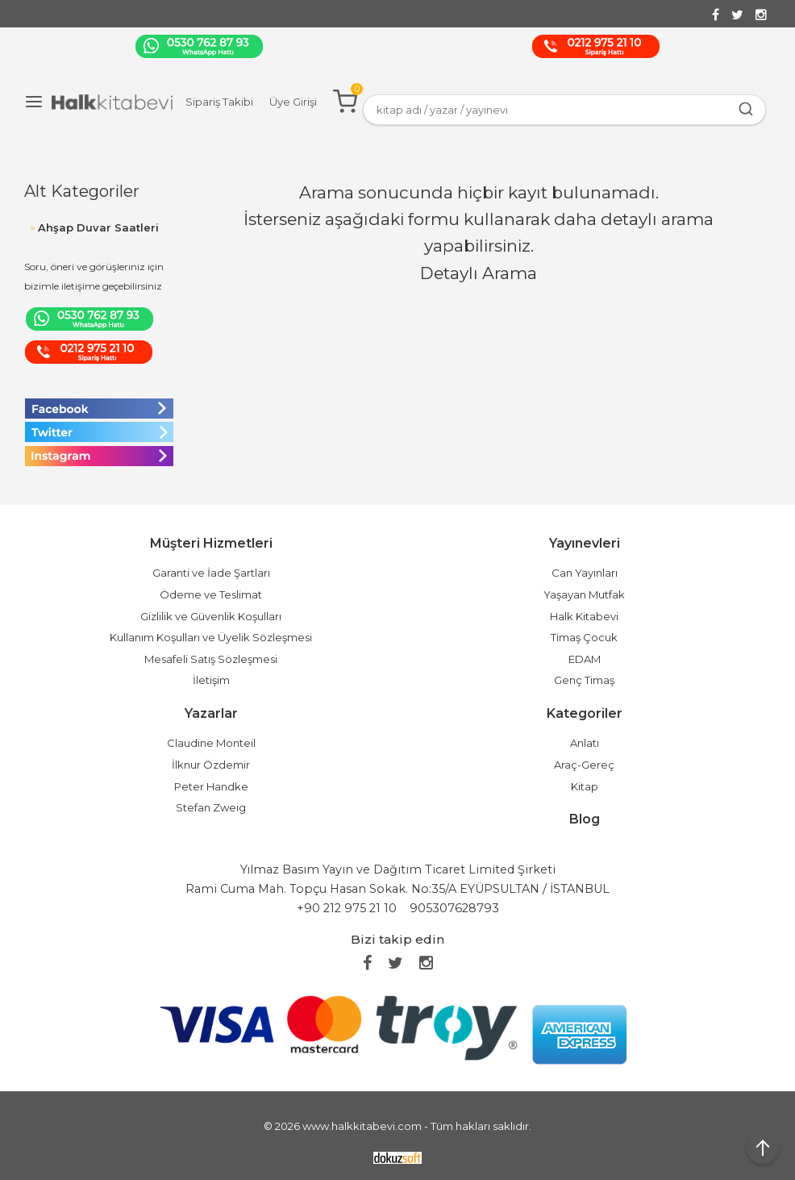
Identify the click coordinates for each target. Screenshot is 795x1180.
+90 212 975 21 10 (347, 908)
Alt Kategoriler (81, 191)
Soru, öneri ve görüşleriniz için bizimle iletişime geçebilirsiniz (94, 276)
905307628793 (454, 908)
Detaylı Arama (478, 273)
